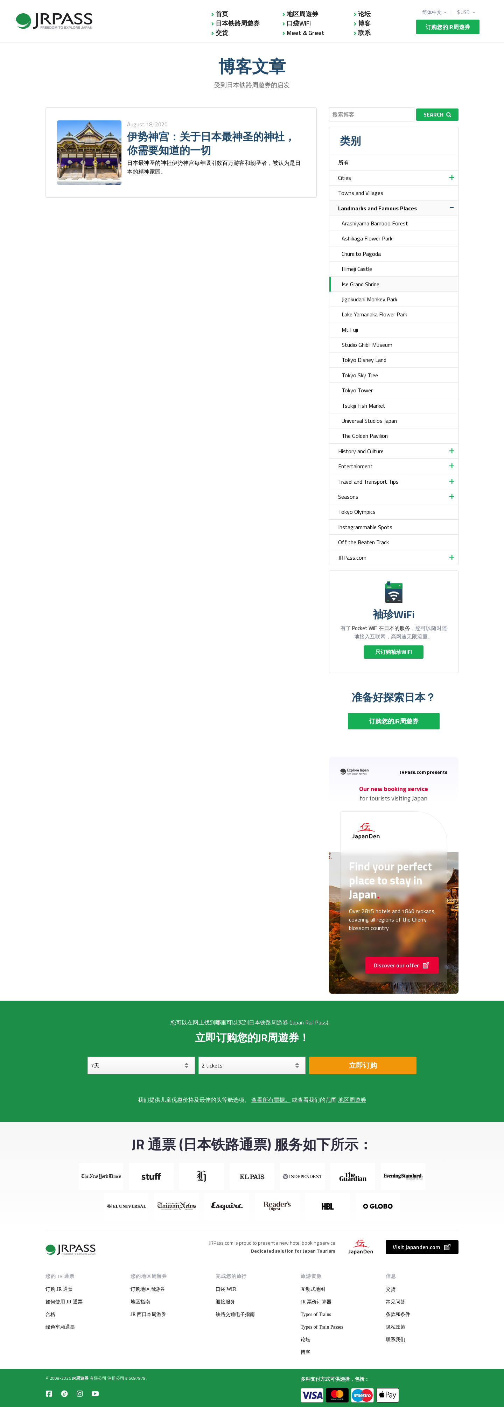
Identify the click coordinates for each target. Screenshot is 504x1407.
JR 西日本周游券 (148, 1314)
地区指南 (140, 1301)
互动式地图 (313, 1289)
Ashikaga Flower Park (367, 238)
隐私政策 (395, 1327)
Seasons (348, 496)
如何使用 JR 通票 (64, 1301)
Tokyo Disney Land (364, 360)
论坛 (364, 14)
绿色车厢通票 (60, 1327)
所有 (343, 162)
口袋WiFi (299, 23)
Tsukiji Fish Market (363, 405)
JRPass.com (352, 557)
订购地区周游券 (148, 1289)
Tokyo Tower (357, 390)
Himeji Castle (357, 269)
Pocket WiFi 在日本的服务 (381, 628)
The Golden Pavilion (365, 436)
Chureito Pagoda (361, 254)
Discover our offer (402, 965)
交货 (222, 32)
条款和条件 (398, 1314)
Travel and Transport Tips (368, 481)
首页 (222, 14)
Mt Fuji (350, 330)
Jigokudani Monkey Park (369, 299)
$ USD (463, 12)
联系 (364, 32)
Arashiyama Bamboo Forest (375, 223)
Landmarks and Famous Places (377, 208)
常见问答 (395, 1301)
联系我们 (395, 1339)
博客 (364, 23)
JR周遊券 (80, 1378)
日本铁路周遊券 (238, 23)
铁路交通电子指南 (235, 1314)
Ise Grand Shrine (360, 284)
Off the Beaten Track (363, 542)
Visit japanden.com (422, 1247)
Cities (344, 178)
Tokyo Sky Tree (360, 375)
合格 (50, 1314)
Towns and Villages (360, 193)
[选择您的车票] (252, 1065)
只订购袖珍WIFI (393, 652)
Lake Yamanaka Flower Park (374, 314)
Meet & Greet (305, 32)
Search (437, 114)
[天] (141, 1065)
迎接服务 (225, 1301)
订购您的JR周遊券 (448, 27)
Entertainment (355, 466)
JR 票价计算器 (316, 1301)
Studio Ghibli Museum (367, 345)
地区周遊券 (302, 14)
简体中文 (432, 12)
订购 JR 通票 (59, 1289)
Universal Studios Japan (369, 420)
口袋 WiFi (226, 1289)
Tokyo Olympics (357, 511)
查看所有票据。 (270, 1100)
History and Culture (361, 451)
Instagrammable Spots (365, 527)
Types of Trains (316, 1314)
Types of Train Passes (322, 1327)
